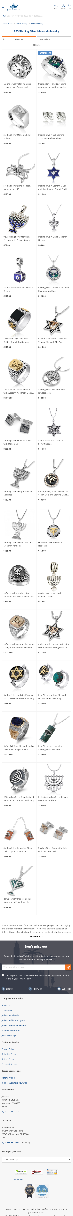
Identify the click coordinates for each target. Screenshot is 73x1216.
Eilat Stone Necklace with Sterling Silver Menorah (50, 748)
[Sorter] (54, 39)
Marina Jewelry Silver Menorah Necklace (52, 238)
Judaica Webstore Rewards (14, 1082)
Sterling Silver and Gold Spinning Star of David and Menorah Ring (19, 697)
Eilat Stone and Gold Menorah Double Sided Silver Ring (52, 697)
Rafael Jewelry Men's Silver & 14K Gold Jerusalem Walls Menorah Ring (19, 646)
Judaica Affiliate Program (13, 1020)
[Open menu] (3, 7)
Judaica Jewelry (37, 23)
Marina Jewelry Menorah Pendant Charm (49, 595)
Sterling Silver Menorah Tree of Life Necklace (53, 391)
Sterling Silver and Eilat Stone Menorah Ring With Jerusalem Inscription (52, 86)
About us (6, 1005)
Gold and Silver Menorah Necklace (50, 544)
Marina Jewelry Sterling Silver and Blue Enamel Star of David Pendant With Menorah (52, 187)
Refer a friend (8, 1077)
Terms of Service (9, 1064)
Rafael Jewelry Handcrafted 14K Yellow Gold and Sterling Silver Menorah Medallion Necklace (53, 493)
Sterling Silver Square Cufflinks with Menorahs (18, 442)
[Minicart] (69, 7)
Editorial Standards (11, 1030)
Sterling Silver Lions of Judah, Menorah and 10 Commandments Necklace (17, 187)
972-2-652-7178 (12, 1111)
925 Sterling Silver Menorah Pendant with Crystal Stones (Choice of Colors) (17, 238)
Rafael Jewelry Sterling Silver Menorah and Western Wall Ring (19, 595)
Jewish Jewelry (21, 23)
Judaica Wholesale (10, 1015)
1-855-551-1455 (12, 1142)
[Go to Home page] (13, 7)
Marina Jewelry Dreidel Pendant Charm (18, 289)
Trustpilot (18, 1179)
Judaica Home (7, 23)
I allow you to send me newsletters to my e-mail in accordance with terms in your (37, 977)
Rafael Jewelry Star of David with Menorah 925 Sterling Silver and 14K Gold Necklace (53, 646)
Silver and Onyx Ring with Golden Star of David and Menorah (16, 340)
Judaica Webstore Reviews (14, 1025)
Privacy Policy (25, 978)
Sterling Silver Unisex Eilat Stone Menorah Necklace (53, 289)
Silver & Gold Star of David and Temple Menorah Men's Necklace (52, 340)
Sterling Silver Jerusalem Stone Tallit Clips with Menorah (18, 850)
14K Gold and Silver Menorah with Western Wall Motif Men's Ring (18, 391)
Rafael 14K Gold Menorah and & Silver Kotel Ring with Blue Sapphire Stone (19, 748)
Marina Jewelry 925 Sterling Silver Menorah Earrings (51, 137)
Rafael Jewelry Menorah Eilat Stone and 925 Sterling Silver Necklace (17, 900)
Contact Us (7, 1010)
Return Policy (8, 1059)
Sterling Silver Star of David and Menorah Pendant (18, 544)
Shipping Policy (9, 1054)
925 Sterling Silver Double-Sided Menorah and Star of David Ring (19, 799)
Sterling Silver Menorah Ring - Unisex (18, 137)
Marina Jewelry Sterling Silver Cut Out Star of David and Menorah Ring (17, 86)
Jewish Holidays (9, 1035)
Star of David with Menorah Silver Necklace (51, 442)
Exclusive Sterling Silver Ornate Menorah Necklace (53, 799)
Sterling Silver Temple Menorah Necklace (18, 493)
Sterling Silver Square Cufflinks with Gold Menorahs (52, 850)
